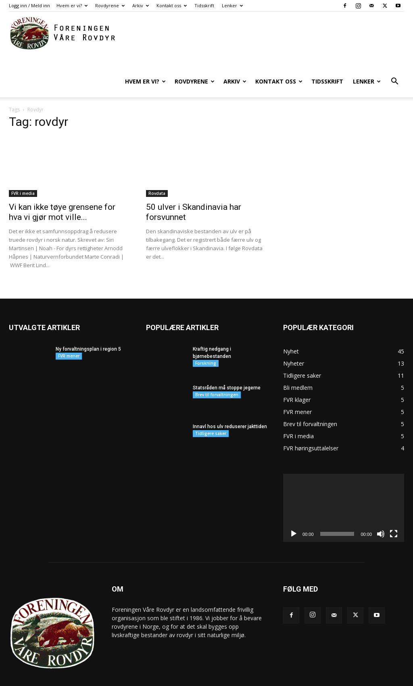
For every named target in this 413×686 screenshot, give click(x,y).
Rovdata (156, 173)
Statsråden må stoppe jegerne (227, 367)
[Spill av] (294, 513)
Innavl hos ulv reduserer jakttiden (230, 406)
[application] (343, 487)
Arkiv (140, 5)
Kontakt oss (171, 5)
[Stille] (381, 513)
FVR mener (68, 335)
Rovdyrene (110, 5)
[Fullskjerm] (394, 513)
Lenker (232, 5)
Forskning (205, 342)
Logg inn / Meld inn (29, 5)
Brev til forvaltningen (216, 374)
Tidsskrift (204, 5)
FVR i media (23, 173)
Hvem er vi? (72, 5)
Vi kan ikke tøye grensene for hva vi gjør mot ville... (62, 191)
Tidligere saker (210, 413)
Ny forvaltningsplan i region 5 (88, 328)
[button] (394, 82)
